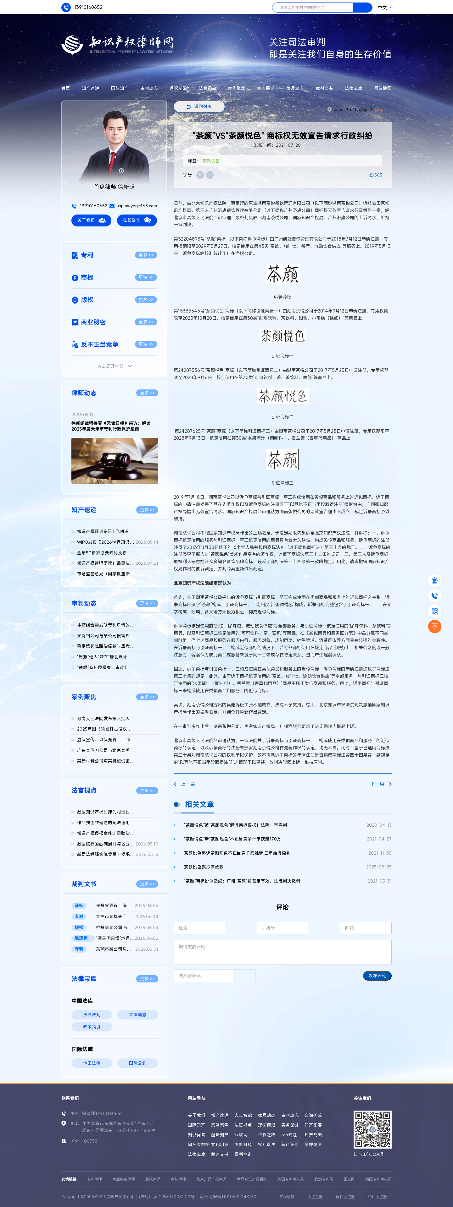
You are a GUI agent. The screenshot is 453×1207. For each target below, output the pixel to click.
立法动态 (138, 1015)
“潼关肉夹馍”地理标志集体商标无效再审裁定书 (127, 938)
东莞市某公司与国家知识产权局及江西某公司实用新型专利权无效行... (127, 949)
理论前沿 (178, 88)
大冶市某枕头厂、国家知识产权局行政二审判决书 (127, 916)
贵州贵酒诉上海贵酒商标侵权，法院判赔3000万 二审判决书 (127, 905)
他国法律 (92, 1063)
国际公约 (138, 1063)
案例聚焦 (236, 88)
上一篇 (184, 784)
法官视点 (207, 88)
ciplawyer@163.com (133, 206)
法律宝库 (353, 88)
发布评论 (377, 975)
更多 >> (146, 255)
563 (378, 175)
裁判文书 (324, 88)
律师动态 (295, 88)
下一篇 (381, 784)
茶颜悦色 (211, 161)
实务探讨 (266, 88)
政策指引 (92, 1027)
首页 (65, 88)
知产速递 (90, 88)
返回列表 (203, 106)
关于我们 (91, 220)
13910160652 (82, 7)
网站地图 (383, 88)
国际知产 (120, 88)
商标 (379, 109)
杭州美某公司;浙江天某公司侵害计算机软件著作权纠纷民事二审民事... (127, 927)
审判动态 (149, 88)
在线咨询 (137, 220)
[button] (110, 478)
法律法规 (92, 1015)
